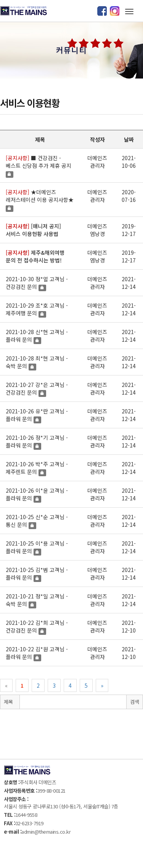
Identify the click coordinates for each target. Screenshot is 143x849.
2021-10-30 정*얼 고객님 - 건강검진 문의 (37, 282)
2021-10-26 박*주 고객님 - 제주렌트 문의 (37, 467)
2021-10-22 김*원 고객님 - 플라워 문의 (37, 653)
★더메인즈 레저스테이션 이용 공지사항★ (40, 195)
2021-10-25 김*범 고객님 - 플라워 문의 (37, 573)
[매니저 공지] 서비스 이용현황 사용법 (33, 230)
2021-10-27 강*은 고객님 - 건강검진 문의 (37, 388)
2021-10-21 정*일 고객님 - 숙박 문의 (37, 600)
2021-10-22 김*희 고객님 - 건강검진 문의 (37, 626)
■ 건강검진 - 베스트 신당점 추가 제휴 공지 (38, 161)
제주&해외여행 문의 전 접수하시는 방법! (35, 256)
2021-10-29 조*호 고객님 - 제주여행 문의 (37, 309)
